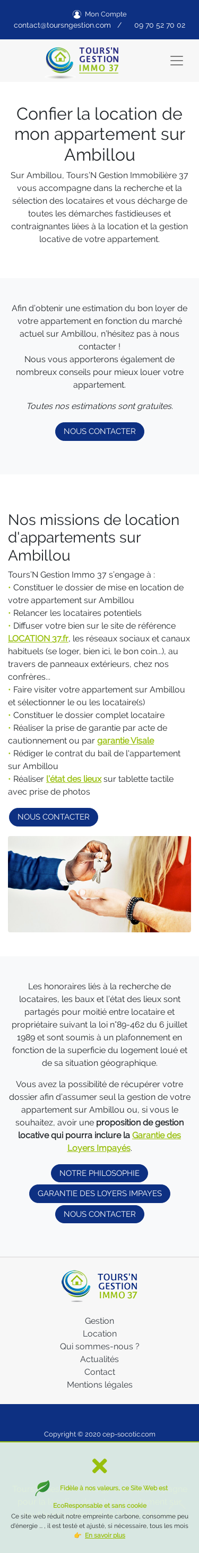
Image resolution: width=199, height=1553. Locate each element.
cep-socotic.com (128, 1434)
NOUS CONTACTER (100, 431)
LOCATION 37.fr (38, 638)
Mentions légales (100, 1385)
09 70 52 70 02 (159, 25)
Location (100, 1334)
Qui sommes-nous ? (100, 1346)
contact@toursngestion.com (62, 25)
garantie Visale (125, 741)
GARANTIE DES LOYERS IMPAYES (100, 1193)
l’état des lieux (73, 779)
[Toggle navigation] (176, 61)
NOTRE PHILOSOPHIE (99, 1173)
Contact (99, 1372)
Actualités (99, 1359)
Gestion (99, 1321)
